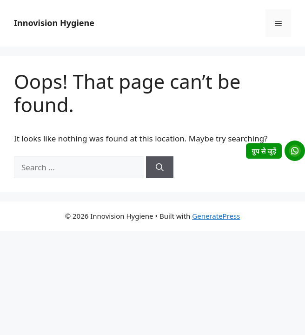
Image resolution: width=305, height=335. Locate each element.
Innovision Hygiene (54, 22)
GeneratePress (216, 216)
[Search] (159, 167)
